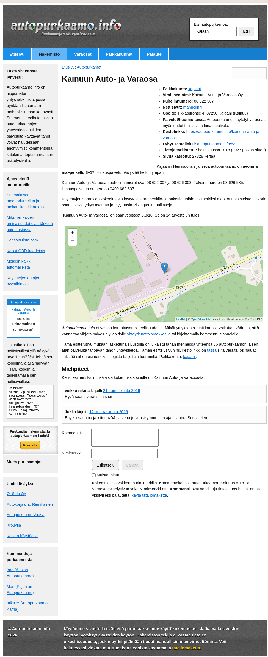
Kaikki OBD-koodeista (26, 251)
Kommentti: (72, 433)
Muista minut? (109, 475)
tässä (211, 350)
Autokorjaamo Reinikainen (30, 504)
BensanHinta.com (22, 240)
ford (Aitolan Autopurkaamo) (20, 573)
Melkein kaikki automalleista (19, 264)
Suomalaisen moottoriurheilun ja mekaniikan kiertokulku (27, 201)
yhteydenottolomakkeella (148, 334)
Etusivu (17, 54)
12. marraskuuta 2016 (108, 411)
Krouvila (14, 525)
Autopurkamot (89, 67)
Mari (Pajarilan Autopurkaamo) (20, 589)
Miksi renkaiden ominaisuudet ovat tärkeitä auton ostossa (30, 223)
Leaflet (180, 319)
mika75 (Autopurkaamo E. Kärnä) (29, 606)
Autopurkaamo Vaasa (25, 515)
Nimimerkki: (72, 453)
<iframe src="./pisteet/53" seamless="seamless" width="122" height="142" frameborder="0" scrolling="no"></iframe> (28, 401)
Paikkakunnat (119, 54)
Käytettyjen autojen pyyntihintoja (23, 281)
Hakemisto (49, 54)
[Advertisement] (109, 124)
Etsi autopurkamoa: (211, 24)
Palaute (154, 54)
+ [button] (72, 233)
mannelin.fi (192, 107)
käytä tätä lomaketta (149, 495)
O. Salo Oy (16, 493)
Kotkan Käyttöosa (22, 536)
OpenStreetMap (201, 319)
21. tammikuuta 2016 (121, 390)
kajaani (194, 89)
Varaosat (83, 54)
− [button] (72, 241)
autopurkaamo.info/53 (216, 144)
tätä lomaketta (186, 647)
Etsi (246, 31)
